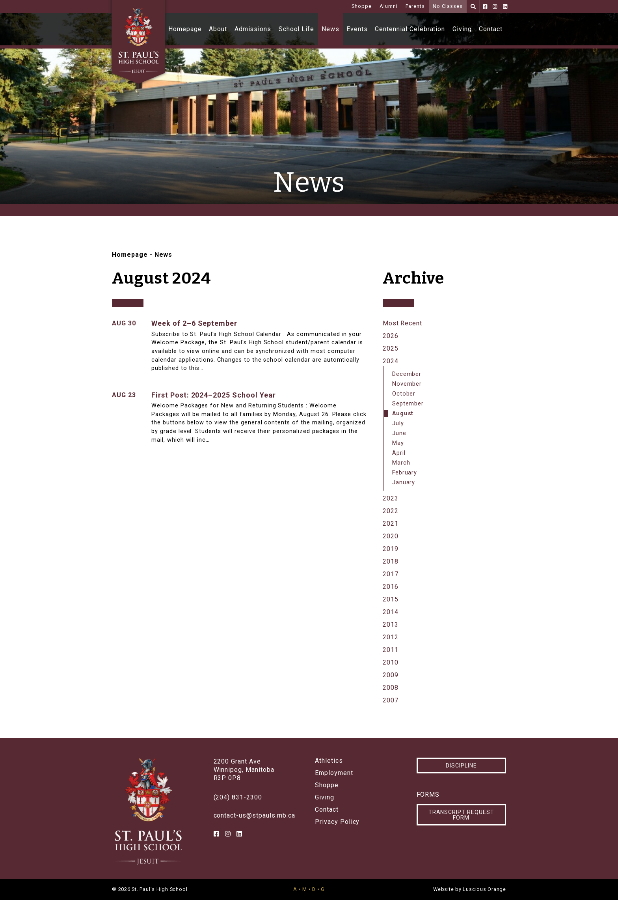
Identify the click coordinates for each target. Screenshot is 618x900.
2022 (390, 511)
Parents (415, 6)
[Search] (473, 6)
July (398, 423)
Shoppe (362, 6)
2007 (390, 700)
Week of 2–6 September (194, 323)
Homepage (185, 29)
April (399, 453)
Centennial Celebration (410, 29)
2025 (390, 348)
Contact (491, 29)
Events (357, 29)
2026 (390, 336)
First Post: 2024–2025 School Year (213, 395)
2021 (390, 523)
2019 (390, 549)
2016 (390, 586)
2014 (390, 612)
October (404, 393)
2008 (390, 687)
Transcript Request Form (461, 815)
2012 (390, 637)
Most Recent (403, 323)
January (403, 482)
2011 (390, 650)
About (218, 29)
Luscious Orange (484, 889)
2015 (390, 599)
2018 (390, 561)
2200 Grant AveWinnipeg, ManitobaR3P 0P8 (244, 770)
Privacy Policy (337, 822)
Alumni (389, 6)
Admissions (253, 29)
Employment (334, 773)
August (403, 413)
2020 (390, 536)
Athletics (329, 761)
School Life (297, 29)
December (407, 374)
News (330, 29)
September (408, 403)
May (398, 443)
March (401, 462)
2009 (390, 675)
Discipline (461, 765)
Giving (462, 29)
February (404, 472)
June (399, 433)
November (407, 384)
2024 (390, 361)
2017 (390, 574)
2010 (390, 662)
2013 (390, 624)
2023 (390, 498)
